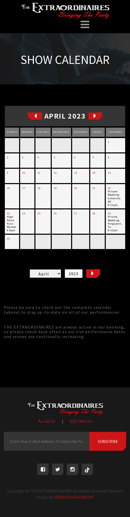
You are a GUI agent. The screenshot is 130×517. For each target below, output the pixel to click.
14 (93, 172)
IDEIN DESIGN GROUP (74, 497)
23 (8, 213)
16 (8, 188)
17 (23, 188)
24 (23, 213)
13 (75, 172)
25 (39, 213)
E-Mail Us (81, 421)
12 (55, 172)
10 (23, 172)
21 (93, 188)
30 (8, 238)
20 (75, 188)
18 (39, 188)
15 (109, 172)
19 (55, 188)
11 (39, 172)
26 (55, 213)
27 (75, 213)
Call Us (47, 421)
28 (93, 213)
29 (109, 213)
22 (109, 188)
